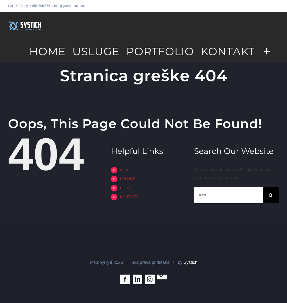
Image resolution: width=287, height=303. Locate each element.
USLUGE (128, 179)
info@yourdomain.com (70, 6)
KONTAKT (128, 197)
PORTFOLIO (131, 188)
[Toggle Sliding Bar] (266, 51)
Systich (190, 262)
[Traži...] (228, 195)
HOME (125, 170)
